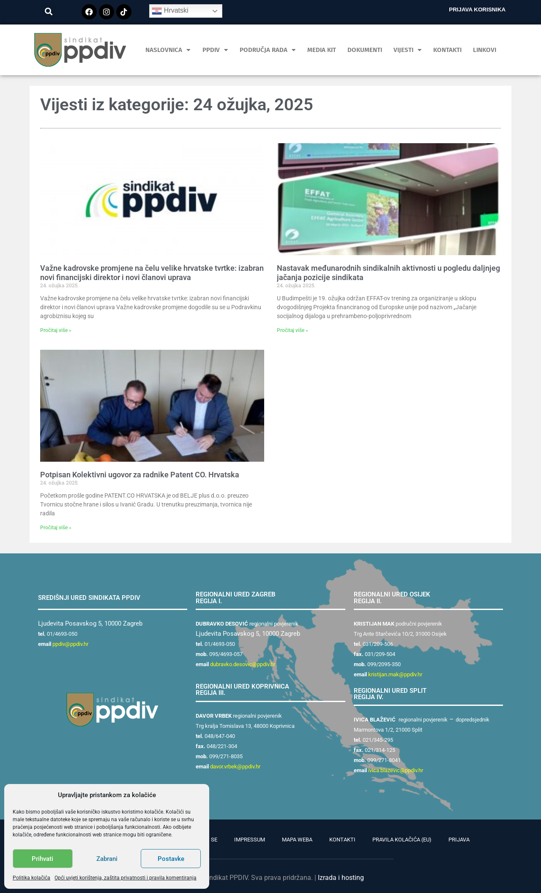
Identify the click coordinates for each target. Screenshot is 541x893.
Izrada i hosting (341, 878)
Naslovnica (168, 50)
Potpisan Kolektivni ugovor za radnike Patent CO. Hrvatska (139, 474)
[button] (49, 11)
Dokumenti (364, 50)
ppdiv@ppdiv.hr (70, 644)
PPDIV (215, 50)
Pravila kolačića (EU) (402, 839)
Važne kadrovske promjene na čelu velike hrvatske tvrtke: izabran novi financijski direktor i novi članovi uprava (152, 273)
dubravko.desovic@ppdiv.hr (242, 664)
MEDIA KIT (321, 50)
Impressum (249, 839)
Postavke (171, 859)
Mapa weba (297, 839)
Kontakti (447, 50)
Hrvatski (170, 11)
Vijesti (407, 50)
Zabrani (106, 859)
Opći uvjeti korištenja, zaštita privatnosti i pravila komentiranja (126, 878)
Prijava (459, 839)
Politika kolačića (31, 878)
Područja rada (268, 50)
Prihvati (42, 859)
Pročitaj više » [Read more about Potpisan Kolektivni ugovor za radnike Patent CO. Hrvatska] (55, 528)
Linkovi (484, 50)
